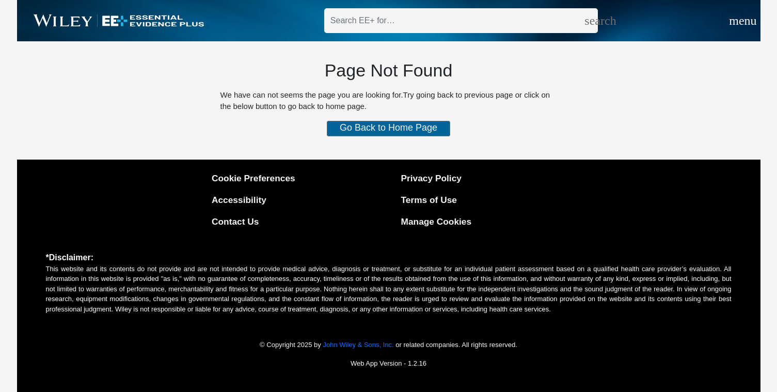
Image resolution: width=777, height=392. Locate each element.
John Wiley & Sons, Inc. (358, 345)
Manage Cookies (436, 221)
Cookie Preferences (253, 178)
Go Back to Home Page (388, 127)
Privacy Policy (431, 178)
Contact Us (235, 221)
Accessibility (239, 200)
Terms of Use (429, 200)
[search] (591, 20)
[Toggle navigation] (732, 20)
